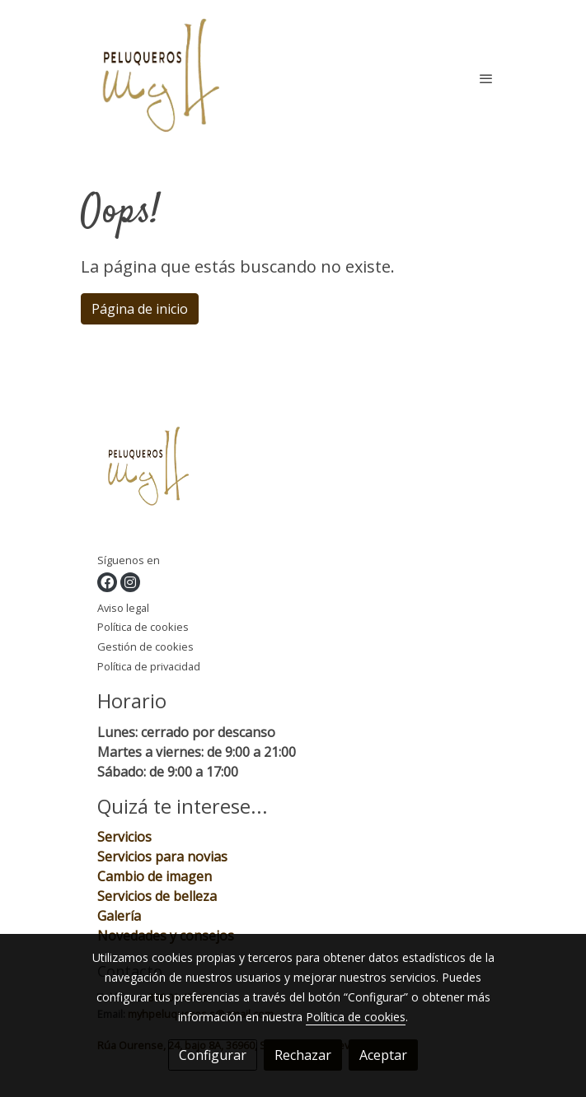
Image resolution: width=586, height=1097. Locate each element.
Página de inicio (139, 309)
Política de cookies (143, 626)
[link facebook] (107, 582)
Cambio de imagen (154, 876)
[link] (161, 78)
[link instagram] (130, 582)
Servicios (124, 837)
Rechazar (302, 1055)
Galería (120, 916)
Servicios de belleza (157, 896)
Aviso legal (123, 607)
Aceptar (383, 1055)
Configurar (212, 1055)
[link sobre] (293, 471)
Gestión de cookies (145, 646)
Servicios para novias (162, 856)
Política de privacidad (148, 666)
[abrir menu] (486, 78)
